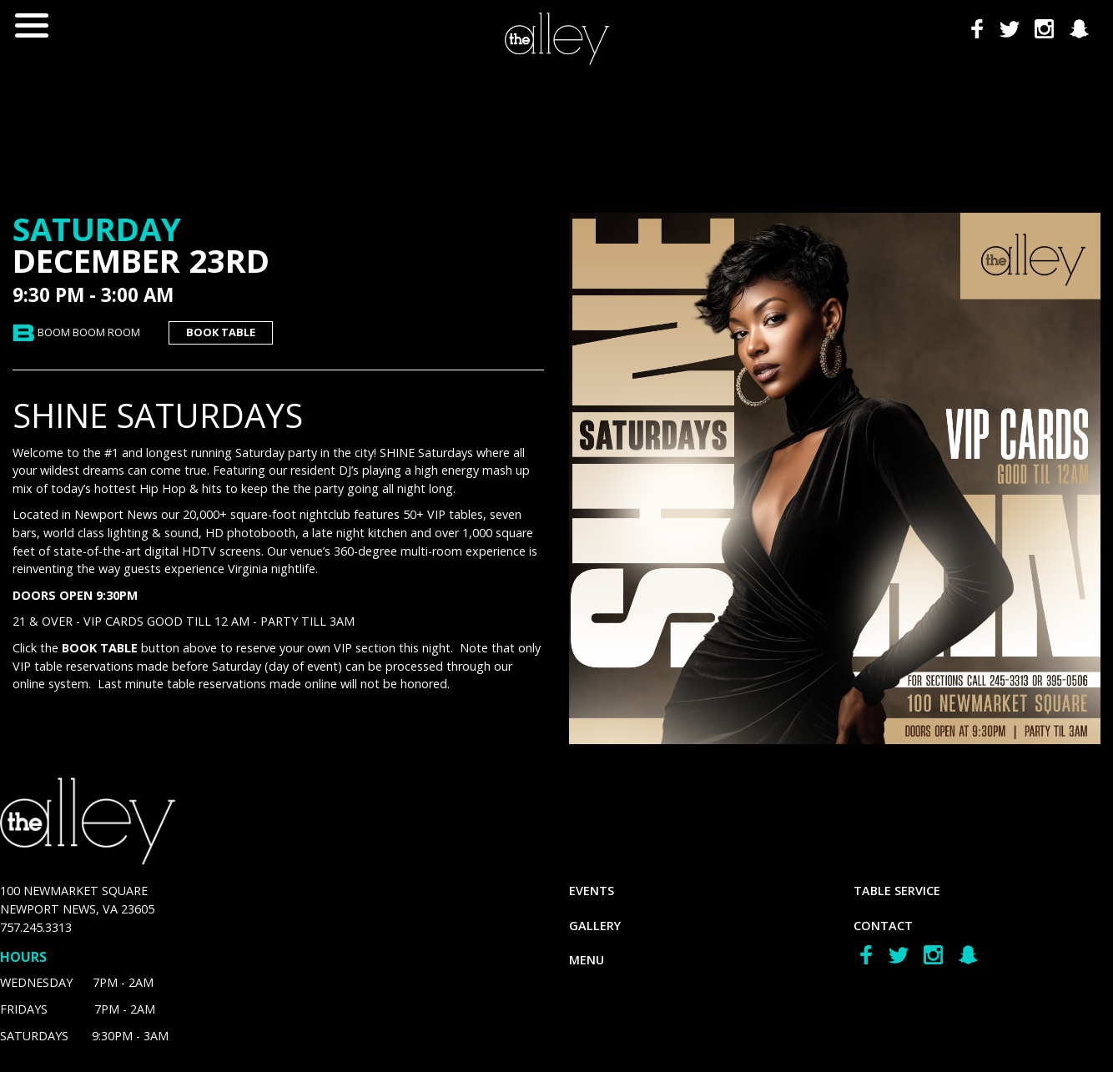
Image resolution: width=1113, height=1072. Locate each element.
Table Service (897, 890)
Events (591, 890)
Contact (883, 926)
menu (586, 960)
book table (220, 332)
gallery (595, 926)
